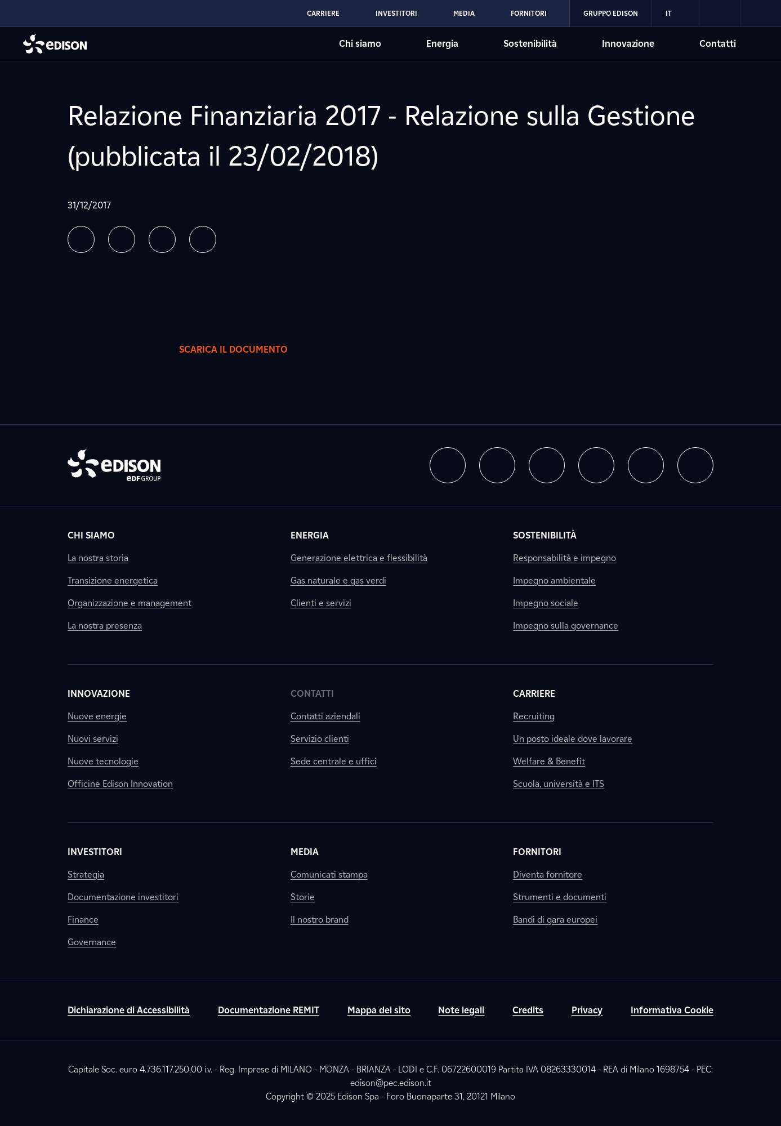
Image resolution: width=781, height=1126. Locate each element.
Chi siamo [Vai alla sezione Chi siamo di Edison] (360, 43)
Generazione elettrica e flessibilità (359, 558)
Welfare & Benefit (549, 761)
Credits (527, 1010)
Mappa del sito (378, 1010)
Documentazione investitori (123, 897)
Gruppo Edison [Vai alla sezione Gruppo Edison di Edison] (610, 13)
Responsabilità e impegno (564, 558)
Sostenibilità (545, 535)
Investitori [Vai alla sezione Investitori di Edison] (396, 13)
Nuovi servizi (93, 738)
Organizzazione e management (129, 603)
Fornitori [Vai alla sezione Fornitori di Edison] (529, 13)
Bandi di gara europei (555, 919)
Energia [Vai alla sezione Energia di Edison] (442, 43)
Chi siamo (91, 535)
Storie (303, 897)
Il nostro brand (320, 919)
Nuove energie (97, 716)
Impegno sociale (545, 603)
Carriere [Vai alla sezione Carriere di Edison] (323, 13)
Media (305, 852)
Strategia (86, 874)
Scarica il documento (244, 350)
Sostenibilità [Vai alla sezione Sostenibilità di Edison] (530, 43)
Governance (92, 942)
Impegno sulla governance (565, 625)
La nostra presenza (105, 625)
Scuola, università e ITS (558, 783)
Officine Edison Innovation (120, 783)
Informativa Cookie (672, 1010)
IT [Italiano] (675, 13)
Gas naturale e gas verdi (338, 580)
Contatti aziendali (325, 716)
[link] (719, 13)
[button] (81, 239)
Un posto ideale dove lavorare (572, 738)
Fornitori (537, 852)
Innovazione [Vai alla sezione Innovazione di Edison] (628, 43)
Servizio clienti (320, 738)
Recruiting (534, 716)
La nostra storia (98, 558)
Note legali (461, 1010)
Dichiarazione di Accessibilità (129, 1010)
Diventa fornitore (547, 874)
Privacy (587, 1010)
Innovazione (99, 693)
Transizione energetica (113, 580)
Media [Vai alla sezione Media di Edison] (464, 13)
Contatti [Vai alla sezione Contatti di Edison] (717, 43)
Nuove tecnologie (103, 761)
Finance (83, 919)
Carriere (534, 693)
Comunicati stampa (329, 874)
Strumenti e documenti (559, 897)
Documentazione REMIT (268, 1010)
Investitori (95, 852)
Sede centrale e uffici (334, 761)
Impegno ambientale (554, 580)
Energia (310, 535)
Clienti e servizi (321, 603)
